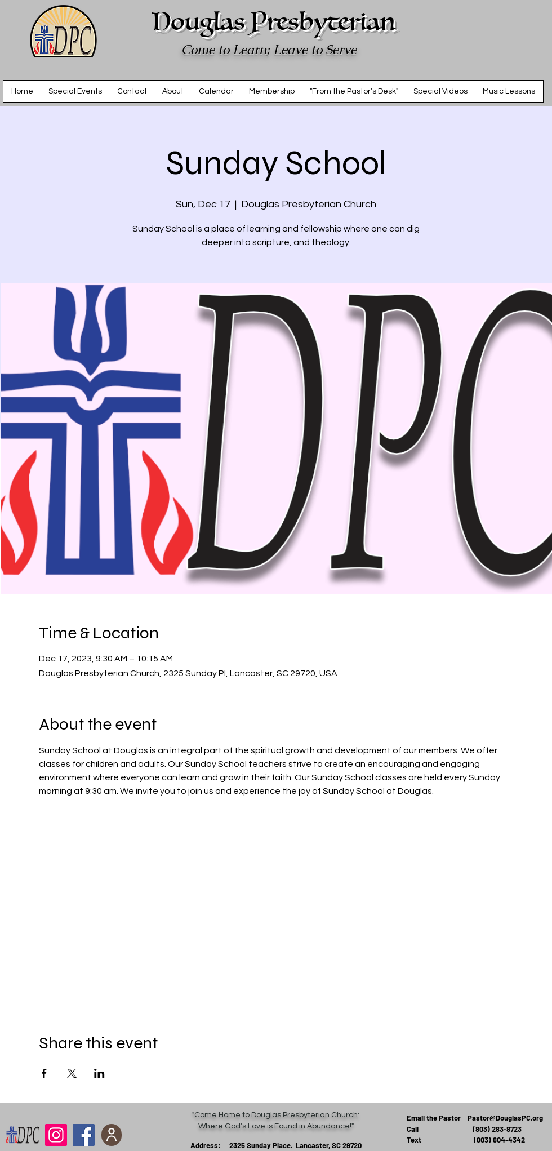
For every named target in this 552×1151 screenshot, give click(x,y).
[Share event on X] (71, 1073)
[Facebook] (84, 1135)
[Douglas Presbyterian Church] (56, 1135)
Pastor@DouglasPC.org (505, 1117)
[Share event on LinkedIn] (99, 1073)
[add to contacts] (111, 1135)
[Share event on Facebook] (44, 1073)
